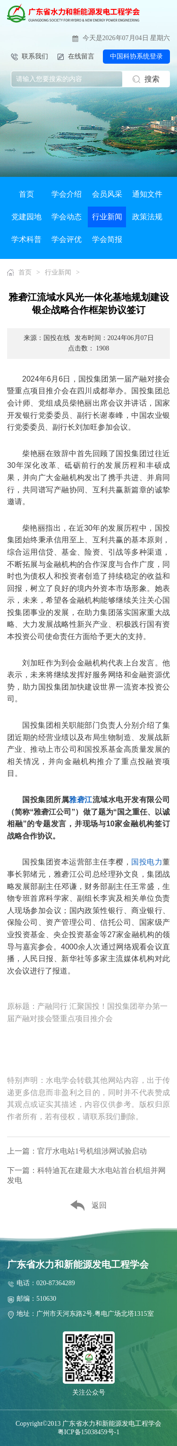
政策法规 (147, 217)
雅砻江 (81, 800)
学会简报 (107, 239)
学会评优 (66, 239)
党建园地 (26, 217)
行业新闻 (107, 217)
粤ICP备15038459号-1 (88, 1432)
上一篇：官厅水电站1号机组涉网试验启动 (77, 1151)
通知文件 (147, 194)
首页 (26, 194)
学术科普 (26, 239)
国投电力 (146, 862)
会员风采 (107, 194)
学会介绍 (66, 194)
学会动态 (66, 217)
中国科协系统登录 (136, 56)
